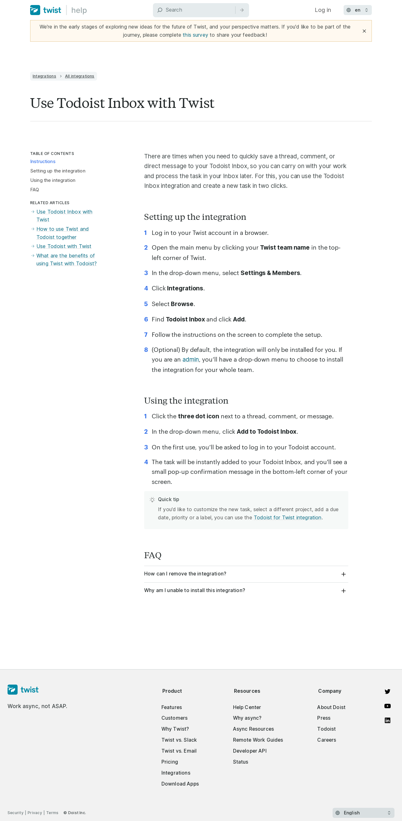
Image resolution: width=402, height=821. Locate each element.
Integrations (44, 76)
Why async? (247, 718)
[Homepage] (38, 690)
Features (171, 707)
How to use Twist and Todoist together (59, 233)
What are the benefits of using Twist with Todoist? (63, 260)
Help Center (247, 707)
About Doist (331, 707)
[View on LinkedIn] (387, 720)
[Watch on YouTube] (387, 706)
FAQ (34, 190)
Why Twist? (175, 729)
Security (16, 812)
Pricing (169, 762)
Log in (323, 10)
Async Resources (253, 729)
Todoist (326, 729)
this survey (195, 35)
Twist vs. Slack (179, 740)
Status (240, 762)
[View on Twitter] (387, 691)
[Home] (58, 10)
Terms (52, 812)
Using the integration (52, 180)
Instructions (43, 161)
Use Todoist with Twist (61, 246)
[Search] (201, 10)
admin (190, 359)
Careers (326, 740)
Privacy (35, 812)
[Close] (364, 31)
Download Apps (180, 784)
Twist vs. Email (179, 751)
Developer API (250, 751)
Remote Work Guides (258, 740)
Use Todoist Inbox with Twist (61, 216)
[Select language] (363, 813)
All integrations (80, 76)
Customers (174, 718)
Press (323, 718)
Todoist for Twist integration (288, 517)
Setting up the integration (57, 171)
